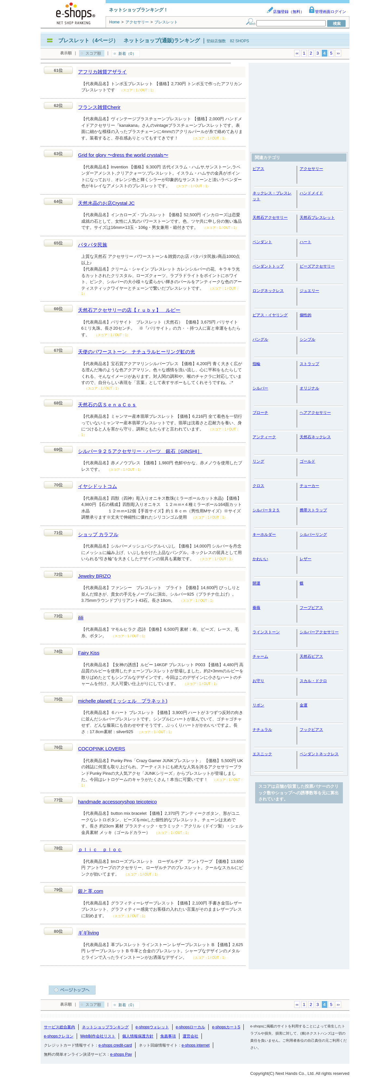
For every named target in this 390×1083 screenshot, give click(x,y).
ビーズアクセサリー (317, 266)
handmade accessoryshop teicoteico (117, 801)
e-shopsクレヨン (58, 1036)
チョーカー (309, 485)
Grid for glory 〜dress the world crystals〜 (123, 155)
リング (258, 461)
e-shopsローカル (190, 1027)
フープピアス (311, 607)
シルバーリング (313, 534)
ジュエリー (309, 290)
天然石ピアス (311, 656)
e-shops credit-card (115, 1045)
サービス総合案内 (59, 1027)
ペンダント (262, 242)
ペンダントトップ (268, 266)
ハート (305, 242)
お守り (258, 681)
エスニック (262, 754)
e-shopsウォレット (152, 1027)
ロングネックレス (268, 290)
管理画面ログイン (327, 11)
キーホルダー (264, 534)
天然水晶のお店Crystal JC (106, 203)
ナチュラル (262, 729)
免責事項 (168, 1036)
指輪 (256, 364)
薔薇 (256, 607)
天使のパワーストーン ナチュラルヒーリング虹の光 (136, 351)
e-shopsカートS (226, 1027)
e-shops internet (196, 1045)
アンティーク (264, 437)
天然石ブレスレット (317, 217)
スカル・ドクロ (313, 681)
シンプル (307, 339)
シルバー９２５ (266, 510)
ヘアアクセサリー (315, 412)
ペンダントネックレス (319, 754)
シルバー (260, 388)
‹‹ (297, 53)
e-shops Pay (121, 1054)
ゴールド (307, 461)
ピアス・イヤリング (270, 315)
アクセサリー (311, 168)
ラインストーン (266, 632)
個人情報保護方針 (137, 1036)
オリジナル (309, 388)
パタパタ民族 (92, 244)
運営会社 (190, 1036)
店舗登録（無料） (285, 11)
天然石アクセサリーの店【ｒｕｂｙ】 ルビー (129, 310)
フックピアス (311, 729)
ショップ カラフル (98, 534)
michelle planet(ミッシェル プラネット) (122, 701)
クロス (258, 485)
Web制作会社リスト (97, 1036)
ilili (81, 617)
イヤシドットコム (97, 486)
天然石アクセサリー (270, 217)
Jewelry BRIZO (94, 576)
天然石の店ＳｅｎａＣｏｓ (107, 404)
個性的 (305, 315)
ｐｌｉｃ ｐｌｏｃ (100, 849)
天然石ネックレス (315, 437)
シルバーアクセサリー (319, 632)
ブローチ (260, 412)
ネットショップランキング (105, 1027)
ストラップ (309, 364)
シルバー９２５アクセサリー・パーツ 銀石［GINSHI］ (140, 451)
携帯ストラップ (313, 510)
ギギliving (88, 932)
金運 (303, 705)
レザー (305, 559)
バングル (260, 339)
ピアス (258, 168)
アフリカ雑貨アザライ (102, 71)
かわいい (260, 559)
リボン (258, 705)
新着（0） (127, 53)
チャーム (260, 656)
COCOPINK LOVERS (101, 748)
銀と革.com (90, 891)
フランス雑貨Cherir (99, 107)
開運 (256, 583)
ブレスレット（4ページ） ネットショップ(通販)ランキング (129, 40)
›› (338, 53)
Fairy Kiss (88, 652)
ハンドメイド (311, 193)
